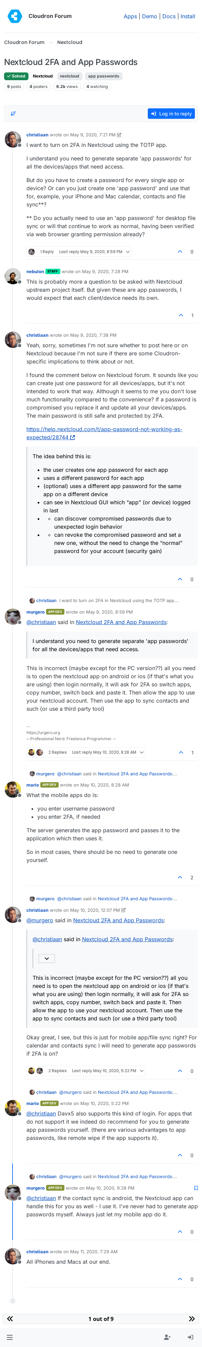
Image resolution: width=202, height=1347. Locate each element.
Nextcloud (43, 76)
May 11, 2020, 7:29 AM (94, 1251)
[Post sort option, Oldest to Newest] (13, 114)
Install (188, 16)
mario (32, 785)
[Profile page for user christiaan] (13, 139)
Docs (169, 16)
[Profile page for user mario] (13, 789)
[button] (10, 1337)
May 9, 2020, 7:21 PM (93, 134)
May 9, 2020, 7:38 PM (93, 335)
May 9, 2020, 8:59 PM (109, 612)
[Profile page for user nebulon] (13, 276)
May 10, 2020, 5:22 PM (104, 1103)
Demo (149, 16)
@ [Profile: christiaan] (41, 622)
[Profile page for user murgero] (13, 617)
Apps (130, 16)
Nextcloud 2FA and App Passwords (121, 622)
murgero (35, 612)
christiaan (37, 134)
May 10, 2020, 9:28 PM (110, 1188)
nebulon (35, 271)
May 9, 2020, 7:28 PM (105, 271)
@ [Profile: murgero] (39, 920)
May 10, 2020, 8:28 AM (104, 785)
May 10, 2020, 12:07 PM (95, 910)
